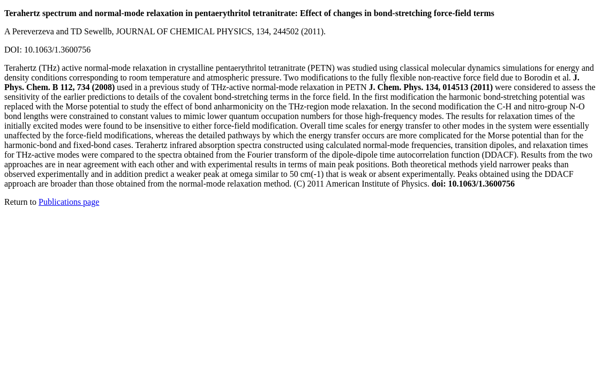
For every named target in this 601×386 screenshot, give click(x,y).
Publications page (69, 201)
